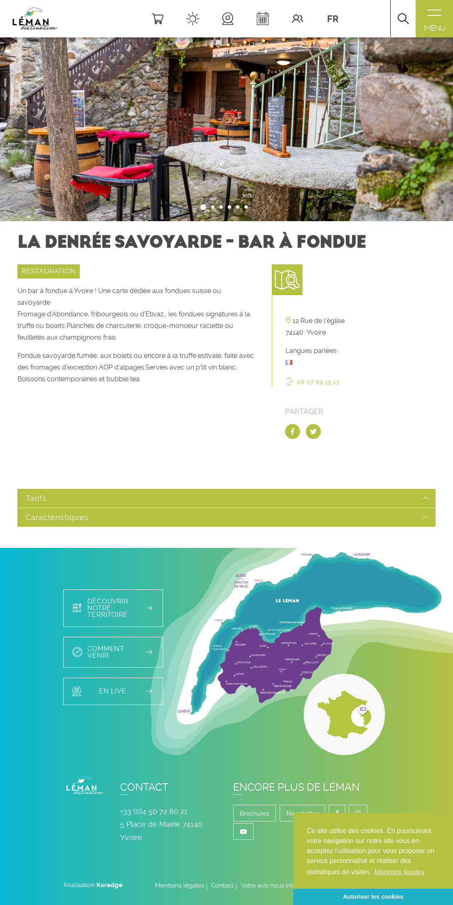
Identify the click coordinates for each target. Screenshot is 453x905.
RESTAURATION (49, 271)
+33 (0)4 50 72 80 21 (153, 811)
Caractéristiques (57, 517)
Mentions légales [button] (399, 871)
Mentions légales (179, 885)
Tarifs (36, 498)
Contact (222, 885)
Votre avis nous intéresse (276, 885)
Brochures (254, 813)
